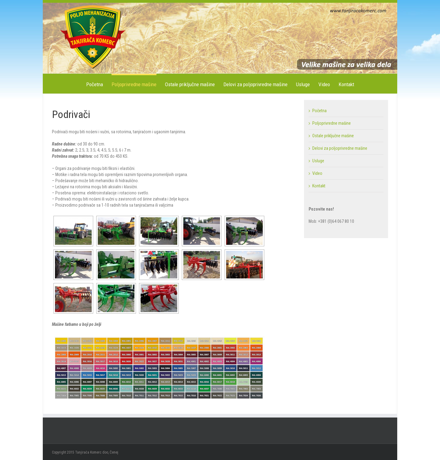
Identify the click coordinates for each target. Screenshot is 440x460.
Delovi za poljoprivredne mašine (255, 84)
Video (324, 84)
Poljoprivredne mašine (134, 84)
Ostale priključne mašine (190, 84)
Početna (94, 84)
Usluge (303, 84)
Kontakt (346, 84)
